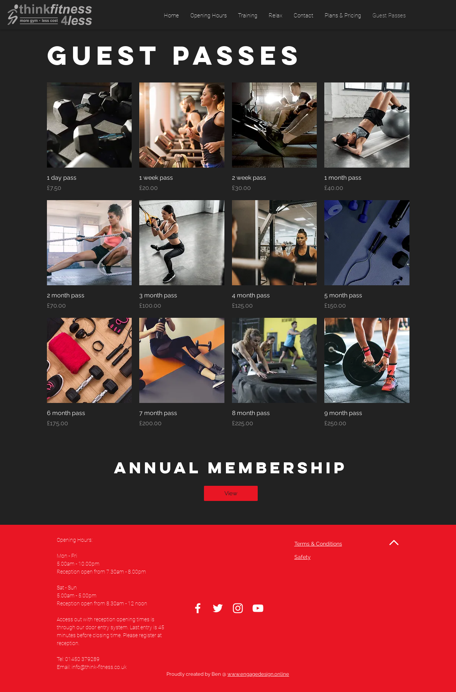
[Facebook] (197, 608)
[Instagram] (237, 608)
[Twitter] (217, 608)
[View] (231, 493)
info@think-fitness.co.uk (99, 667)
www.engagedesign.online (258, 674)
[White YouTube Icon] (258, 608)
